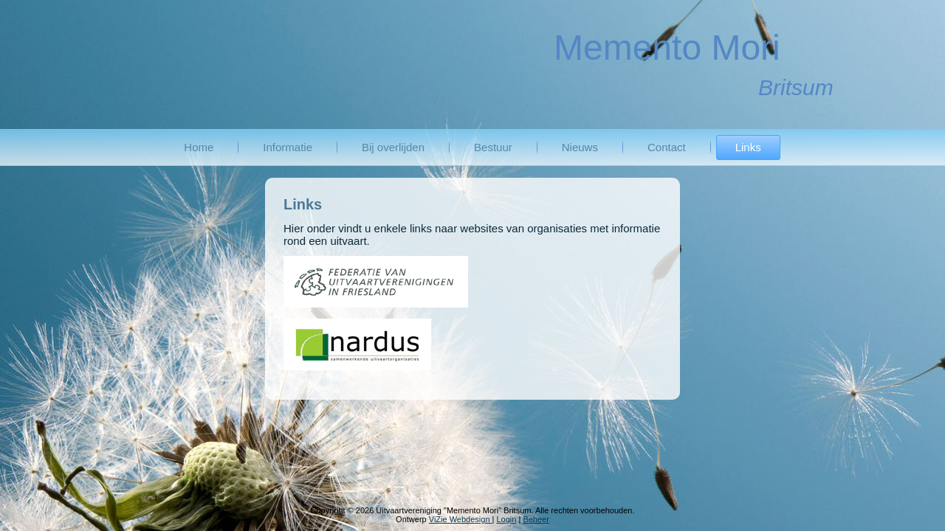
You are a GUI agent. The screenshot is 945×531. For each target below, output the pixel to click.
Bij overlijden (393, 147)
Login (506, 519)
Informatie (287, 147)
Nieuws (580, 147)
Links (748, 147)
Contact (666, 147)
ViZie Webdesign (460, 519)
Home (198, 147)
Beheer (536, 519)
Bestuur (493, 147)
